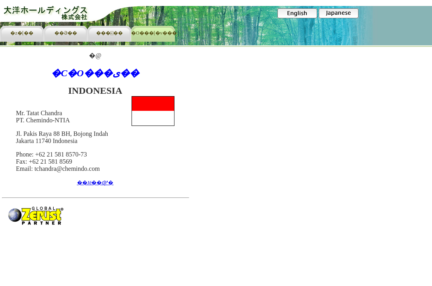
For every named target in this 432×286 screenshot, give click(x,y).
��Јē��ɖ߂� (95, 183)
